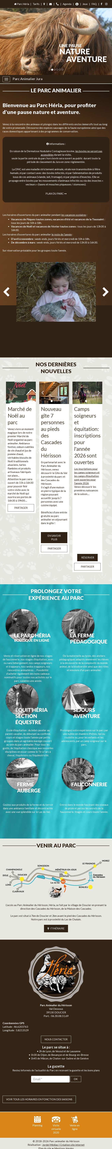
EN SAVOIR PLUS (54, 530)
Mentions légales (64, 1134)
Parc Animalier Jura (27, 79)
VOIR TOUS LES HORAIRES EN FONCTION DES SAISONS (39, 1085)
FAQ (94, 3)
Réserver (87, 550)
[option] (56, 307)
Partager (21, 500)
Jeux (85, 3)
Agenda (67, 3)
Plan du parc (56, 193)
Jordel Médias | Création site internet (63, 1131)
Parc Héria (21, 3)
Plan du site (44, 1134)
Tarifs (36, 3)
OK (76, 1065)
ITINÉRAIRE (56, 914)
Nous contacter (56, 1025)
